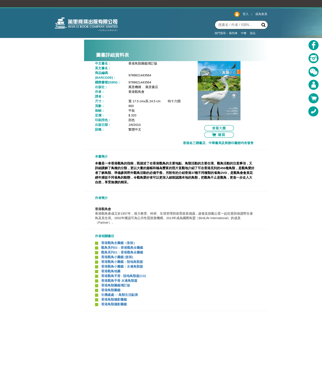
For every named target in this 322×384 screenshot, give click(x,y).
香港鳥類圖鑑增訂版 (115, 285)
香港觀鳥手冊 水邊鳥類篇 (118, 280)
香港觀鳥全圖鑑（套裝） (118, 243)
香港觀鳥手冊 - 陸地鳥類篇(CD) (123, 276)
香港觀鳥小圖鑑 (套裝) (116, 257)
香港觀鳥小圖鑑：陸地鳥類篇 (121, 262)
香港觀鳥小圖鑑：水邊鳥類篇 (121, 266)
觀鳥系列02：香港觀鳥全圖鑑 (121, 247)
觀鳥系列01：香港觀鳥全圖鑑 (121, 252)
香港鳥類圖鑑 (110, 290)
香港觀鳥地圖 (110, 271)
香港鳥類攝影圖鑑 (113, 299)
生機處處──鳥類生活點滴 (119, 295)
